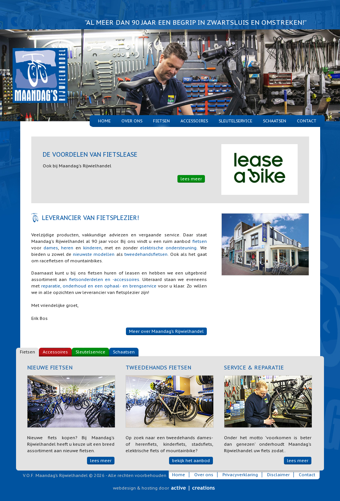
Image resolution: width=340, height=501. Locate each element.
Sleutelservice (235, 121)
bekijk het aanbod (191, 460)
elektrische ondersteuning (168, 247)
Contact (306, 121)
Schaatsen (274, 121)
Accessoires (194, 121)
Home (104, 121)
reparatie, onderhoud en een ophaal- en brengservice (98, 286)
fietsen (199, 241)
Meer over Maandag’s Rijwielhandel (166, 331)
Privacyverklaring (240, 474)
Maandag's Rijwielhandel (35, 66)
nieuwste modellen (93, 254)
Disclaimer (278, 474)
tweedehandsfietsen (146, 254)
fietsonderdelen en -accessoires (104, 279)
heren (67, 247)
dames (51, 247)
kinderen (92, 247)
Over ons (131, 121)
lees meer (191, 178)
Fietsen (27, 352)
